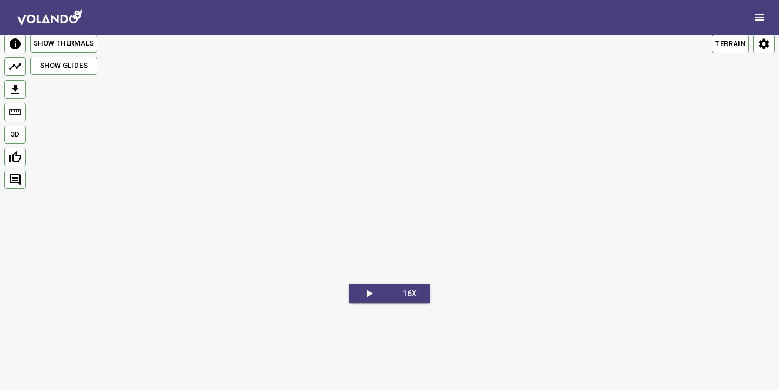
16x (409, 293)
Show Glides (64, 65)
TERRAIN (730, 44)
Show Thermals (64, 43)
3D (15, 134)
